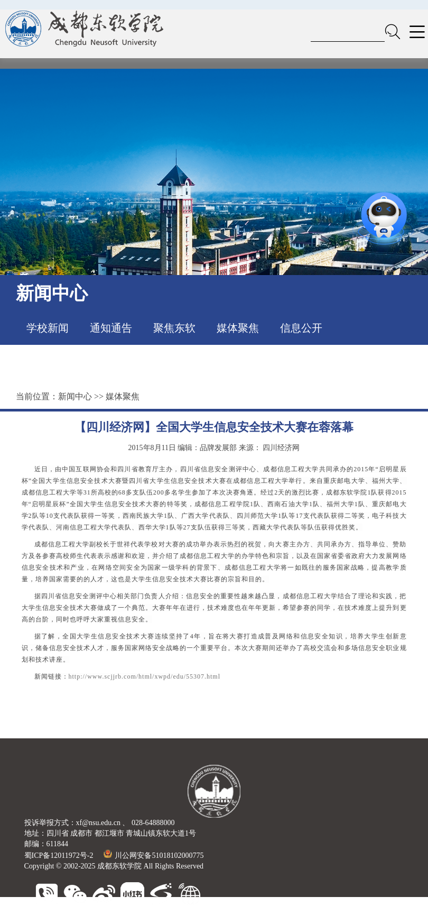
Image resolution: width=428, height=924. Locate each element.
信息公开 (301, 328)
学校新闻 (47, 328)
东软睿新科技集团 (101, 918)
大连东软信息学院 (166, 918)
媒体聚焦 (238, 328)
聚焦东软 (174, 328)
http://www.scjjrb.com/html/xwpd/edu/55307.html (145, 676)
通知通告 (111, 328)
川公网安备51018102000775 (153, 855)
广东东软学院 (223, 918)
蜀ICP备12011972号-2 (59, 855)
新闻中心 (75, 396)
